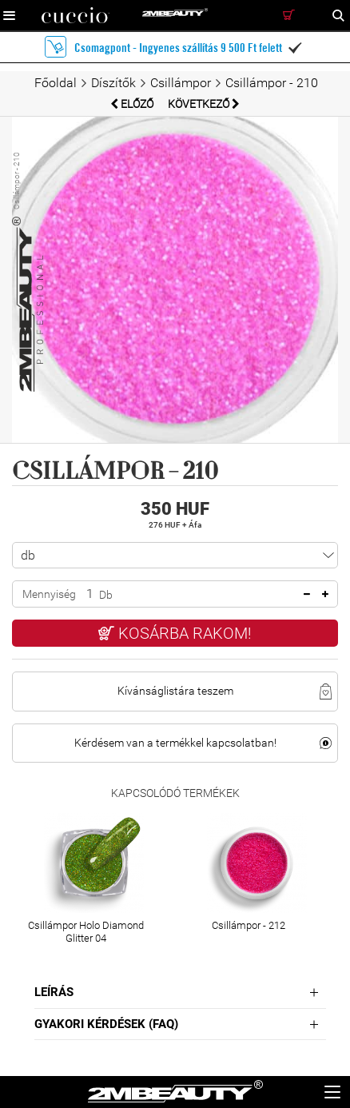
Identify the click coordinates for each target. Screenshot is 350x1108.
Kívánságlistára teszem (175, 690)
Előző (133, 104)
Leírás (54, 992)
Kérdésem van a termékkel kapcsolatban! (175, 742)
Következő (204, 104)
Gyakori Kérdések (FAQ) (106, 1024)
